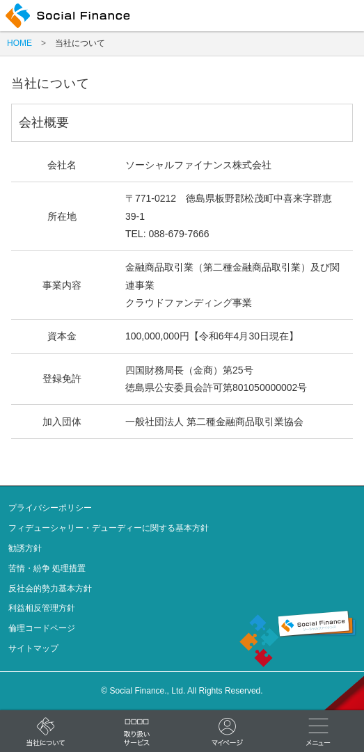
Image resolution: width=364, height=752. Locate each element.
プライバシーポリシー (50, 508)
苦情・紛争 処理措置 (47, 568)
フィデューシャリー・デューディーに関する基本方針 (108, 528)
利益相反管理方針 (41, 608)
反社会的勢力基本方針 (50, 588)
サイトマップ (33, 648)
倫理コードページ (41, 628)
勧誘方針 (25, 548)
